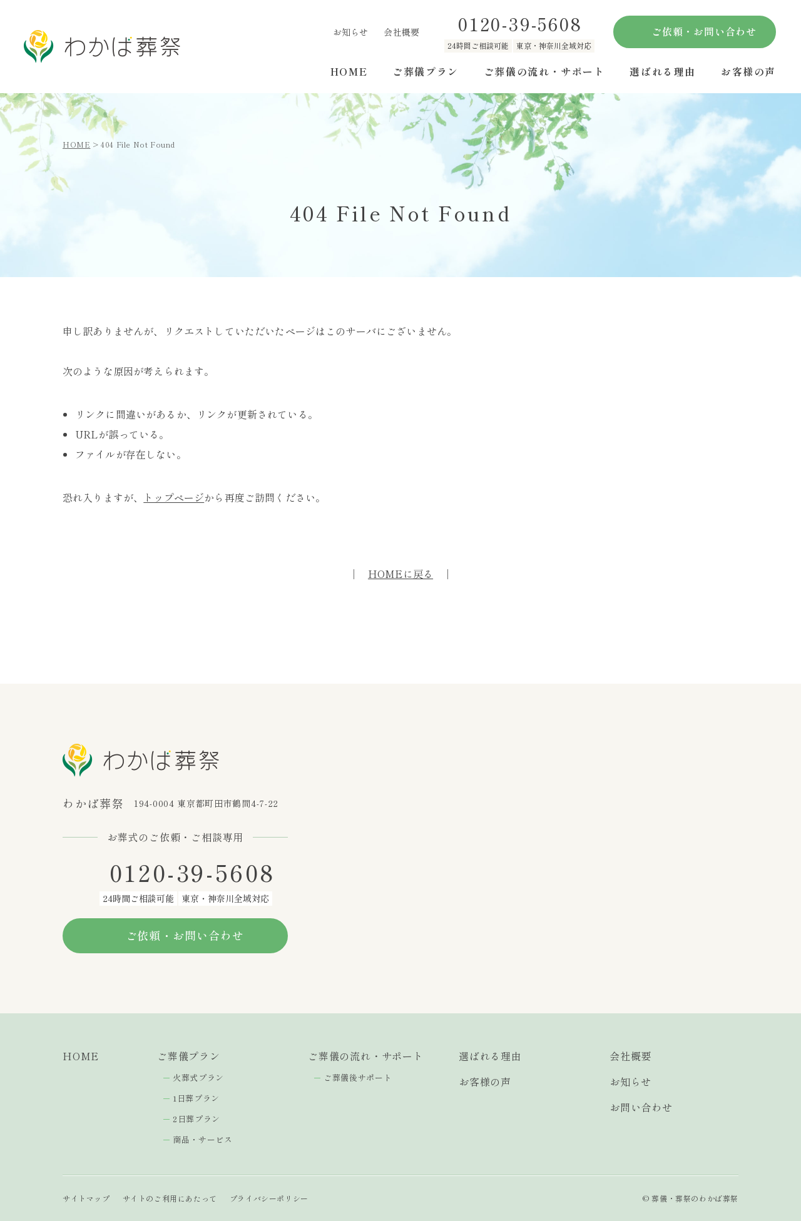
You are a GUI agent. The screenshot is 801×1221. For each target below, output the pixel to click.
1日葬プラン (196, 1098)
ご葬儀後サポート (358, 1077)
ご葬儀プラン (425, 71)
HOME (348, 71)
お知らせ (351, 32)
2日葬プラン (196, 1119)
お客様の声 (748, 71)
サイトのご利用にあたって (170, 1198)
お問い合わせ (641, 1107)
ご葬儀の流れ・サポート (544, 71)
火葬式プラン (198, 1077)
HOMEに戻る (400, 573)
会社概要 (401, 32)
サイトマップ (86, 1198)
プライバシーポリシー (269, 1198)
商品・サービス (203, 1139)
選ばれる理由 (663, 71)
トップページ (173, 497)
